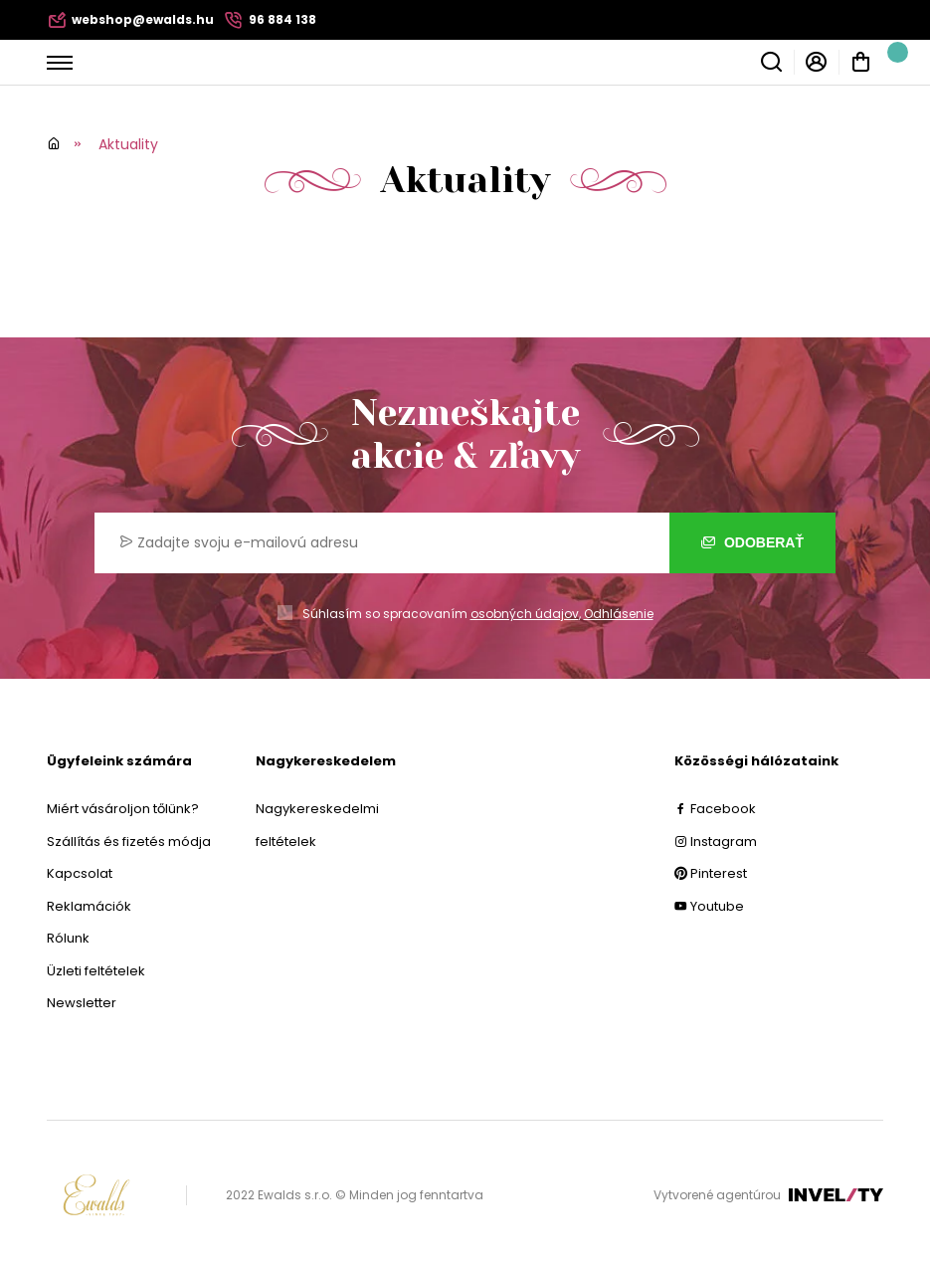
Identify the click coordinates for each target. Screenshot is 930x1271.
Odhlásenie (618, 613)
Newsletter (81, 1002)
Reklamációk (89, 906)
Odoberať (752, 542)
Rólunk (68, 938)
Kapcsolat (79, 873)
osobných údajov (524, 613)
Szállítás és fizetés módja (129, 841)
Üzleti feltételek (96, 970)
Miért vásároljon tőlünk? (123, 808)
